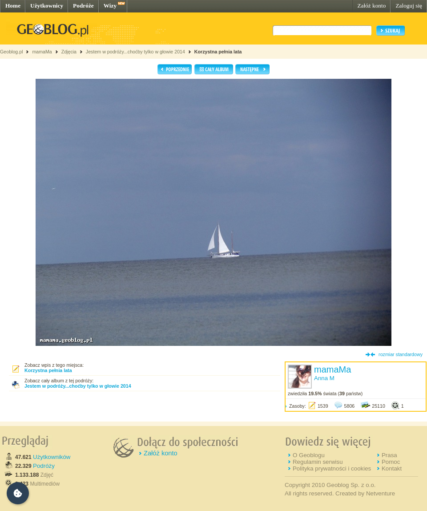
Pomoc (391, 461)
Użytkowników (51, 457)
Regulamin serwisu (318, 461)
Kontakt (392, 468)
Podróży (44, 465)
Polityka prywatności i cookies (332, 468)
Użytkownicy (46, 5)
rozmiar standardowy (401, 354)
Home (12, 5)
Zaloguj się (408, 5)
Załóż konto (371, 5)
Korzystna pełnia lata (218, 51)
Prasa (389, 455)
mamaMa (42, 51)
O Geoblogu (309, 455)
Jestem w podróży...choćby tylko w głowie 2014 (135, 51)
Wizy (110, 5)
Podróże (83, 5)
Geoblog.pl (11, 51)
